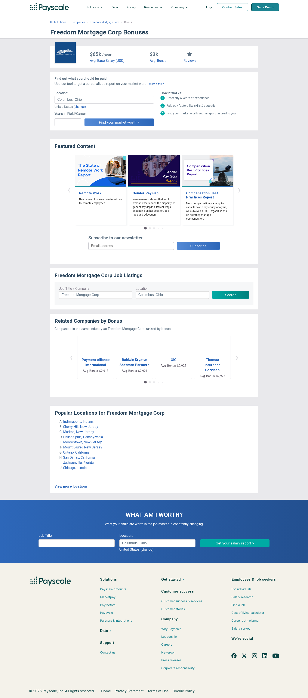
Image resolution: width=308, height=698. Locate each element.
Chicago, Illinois (75, 468)
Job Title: (45, 536)
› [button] (239, 190)
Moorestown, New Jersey (82, 442)
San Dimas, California (79, 457)
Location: (61, 93)
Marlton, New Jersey (78, 432)
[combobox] (104, 100)
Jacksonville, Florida (78, 463)
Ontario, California (76, 452)
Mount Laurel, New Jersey (82, 447)
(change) (80, 106)
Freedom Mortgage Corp (104, 22)
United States (58, 22)
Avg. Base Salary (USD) (107, 61)
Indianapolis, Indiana (78, 422)
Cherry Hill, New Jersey (80, 427)
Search (230, 295)
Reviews (190, 61)
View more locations (71, 486)
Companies (78, 22)
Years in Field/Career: (71, 114)
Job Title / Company (74, 289)
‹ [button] (68, 190)
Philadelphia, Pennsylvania (83, 437)
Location (142, 289)
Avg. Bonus (158, 61)
